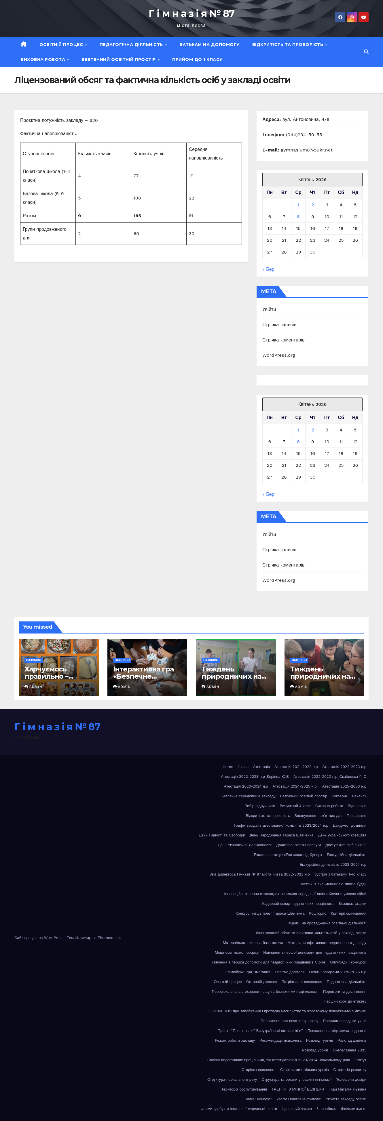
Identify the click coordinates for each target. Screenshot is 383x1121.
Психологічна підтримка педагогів (337, 1030)
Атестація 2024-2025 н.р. (295, 786)
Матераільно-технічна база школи (253, 942)
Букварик (340, 796)
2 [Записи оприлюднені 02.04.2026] (312, 205)
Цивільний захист (297, 1109)
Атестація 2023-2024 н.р (246, 786)
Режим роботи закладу (235, 1040)
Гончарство (356, 815)
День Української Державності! (245, 845)
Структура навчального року (232, 1079)
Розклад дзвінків (352, 1040)
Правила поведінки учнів (344, 1021)
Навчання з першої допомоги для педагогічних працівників (314, 952)
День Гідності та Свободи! (222, 835)
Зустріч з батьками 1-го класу (340, 874)
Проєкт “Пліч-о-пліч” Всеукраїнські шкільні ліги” (260, 1030)
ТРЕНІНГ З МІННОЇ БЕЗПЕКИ (298, 1089)
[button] (366, 52)
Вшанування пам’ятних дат (318, 815)
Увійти (269, 309)
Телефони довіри (351, 1079)
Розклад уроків (315, 1050)
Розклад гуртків (319, 1040)
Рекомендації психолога (280, 1040)
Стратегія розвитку (349, 1070)
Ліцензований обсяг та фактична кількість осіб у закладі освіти (311, 933)
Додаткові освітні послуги (298, 845)
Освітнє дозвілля (289, 972)
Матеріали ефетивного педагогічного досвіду (326, 942)
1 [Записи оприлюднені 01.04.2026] (298, 205)
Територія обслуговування (244, 1089)
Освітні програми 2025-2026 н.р (337, 972)
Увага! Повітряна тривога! (298, 1099)
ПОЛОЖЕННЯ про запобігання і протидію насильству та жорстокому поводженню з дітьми (286, 1011)
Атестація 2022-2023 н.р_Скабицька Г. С (329, 776)
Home (228, 767)
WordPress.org (278, 355)
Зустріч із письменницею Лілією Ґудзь (333, 884)
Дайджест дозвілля (349, 825)
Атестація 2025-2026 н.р (344, 786)
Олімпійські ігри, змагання (247, 972)
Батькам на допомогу (209, 44)
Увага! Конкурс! (258, 1099)
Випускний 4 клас (295, 806)
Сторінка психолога (259, 1070)
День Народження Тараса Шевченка (282, 835)
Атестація (261, 767)
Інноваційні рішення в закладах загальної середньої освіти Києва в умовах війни (295, 894)
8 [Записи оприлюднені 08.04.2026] (298, 216)
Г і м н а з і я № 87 (191, 13)
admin (33, 687)
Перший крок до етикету (345, 1001)
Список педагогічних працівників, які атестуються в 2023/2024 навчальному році (278, 1060)
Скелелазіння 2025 (349, 1050)
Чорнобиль (326, 1109)
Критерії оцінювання (348, 913)
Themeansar (109, 938)
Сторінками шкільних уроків (304, 1070)
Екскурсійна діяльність (346, 855)
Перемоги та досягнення (344, 991)
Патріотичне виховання (302, 982)
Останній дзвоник (261, 982)
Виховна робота (44, 59)
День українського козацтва (342, 835)
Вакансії (359, 796)
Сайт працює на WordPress (39, 938)
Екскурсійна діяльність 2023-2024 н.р (332, 864)
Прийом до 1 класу (197, 59)
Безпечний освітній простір (119, 59)
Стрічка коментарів (283, 340)
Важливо (33, 660)
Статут (360, 1060)
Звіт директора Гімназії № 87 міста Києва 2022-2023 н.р (260, 874)
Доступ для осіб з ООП (345, 845)
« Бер (268, 269)
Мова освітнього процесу (237, 952)
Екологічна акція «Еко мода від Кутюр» (288, 855)
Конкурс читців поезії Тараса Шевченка (270, 913)
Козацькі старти (352, 903)
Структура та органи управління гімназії (296, 1079)
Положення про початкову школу (289, 1021)
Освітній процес (61, 44)
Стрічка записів (279, 324)
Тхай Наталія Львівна (347, 1089)
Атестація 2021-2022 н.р (296, 767)
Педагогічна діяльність (132, 44)
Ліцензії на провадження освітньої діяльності (326, 923)
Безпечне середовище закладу (248, 796)
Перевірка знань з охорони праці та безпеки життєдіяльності (265, 991)
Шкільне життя (353, 1109)
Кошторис (317, 913)
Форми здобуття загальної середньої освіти (239, 1109)
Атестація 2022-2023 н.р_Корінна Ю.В (255, 776)
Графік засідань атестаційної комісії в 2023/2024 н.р (281, 825)
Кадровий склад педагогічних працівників (298, 903)
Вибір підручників (260, 806)
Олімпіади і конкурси (348, 962)
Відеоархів (357, 806)
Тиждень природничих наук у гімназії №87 (324, 676)
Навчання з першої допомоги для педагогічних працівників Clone (268, 962)
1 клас (243, 767)
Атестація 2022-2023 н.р (344, 767)
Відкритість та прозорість (288, 44)
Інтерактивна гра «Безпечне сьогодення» (143, 676)
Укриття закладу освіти (346, 1099)
